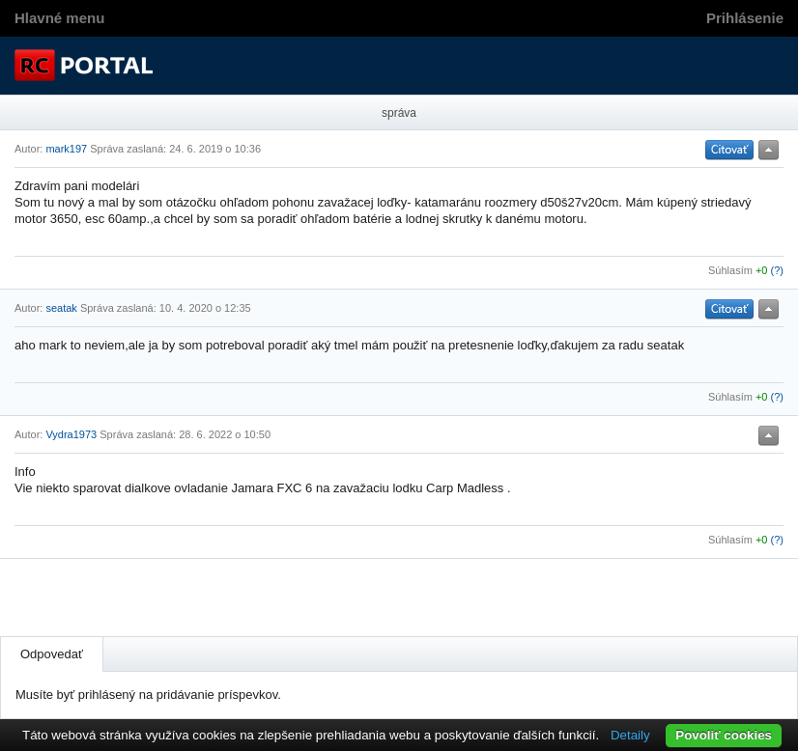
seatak (60, 308)
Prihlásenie (745, 18)
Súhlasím (730, 270)
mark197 (66, 148)
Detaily (630, 735)
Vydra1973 (71, 434)
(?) (777, 270)
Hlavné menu (59, 18)
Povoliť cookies (723, 735)
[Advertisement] (240, 597)
